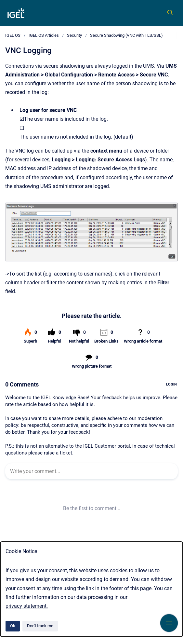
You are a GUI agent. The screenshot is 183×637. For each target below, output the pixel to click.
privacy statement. (27, 606)
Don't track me (40, 625)
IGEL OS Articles (44, 35)
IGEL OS (12, 35)
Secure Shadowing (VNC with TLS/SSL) (126, 35)
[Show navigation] (169, 623)
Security (74, 35)
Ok (12, 625)
